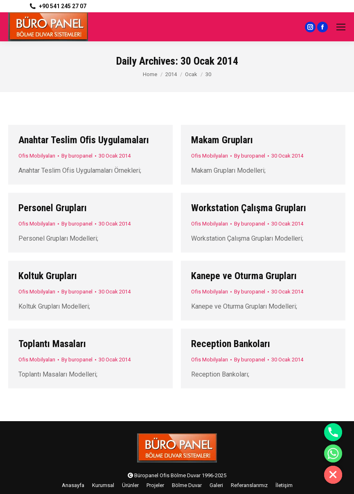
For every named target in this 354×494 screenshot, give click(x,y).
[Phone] (333, 432)
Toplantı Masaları (52, 344)
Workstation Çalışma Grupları (248, 208)
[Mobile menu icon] (341, 27)
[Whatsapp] (333, 453)
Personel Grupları (52, 208)
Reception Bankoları (230, 344)
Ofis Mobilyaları (36, 156)
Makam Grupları (222, 140)
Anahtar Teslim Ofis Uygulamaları (83, 140)
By (76, 156)
